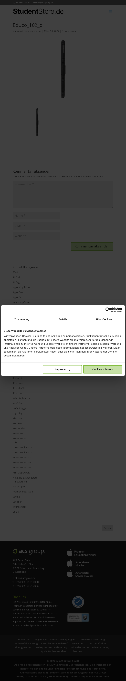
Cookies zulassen (102, 369)
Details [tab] (63, 319)
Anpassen (62, 369)
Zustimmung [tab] (21, 319)
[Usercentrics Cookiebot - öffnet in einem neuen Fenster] (108, 309)
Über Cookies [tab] (104, 319)
